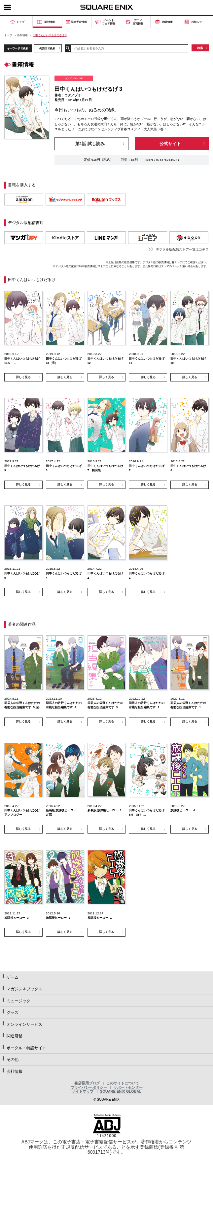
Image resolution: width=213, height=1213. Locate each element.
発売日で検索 (47, 48)
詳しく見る (23, 377)
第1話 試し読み (90, 143)
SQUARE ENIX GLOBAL (120, 1091)
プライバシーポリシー (89, 1087)
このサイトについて (122, 1083)
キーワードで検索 (17, 48)
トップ (8, 35)
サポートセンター (128, 1087)
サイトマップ (82, 1091)
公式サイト (170, 143)
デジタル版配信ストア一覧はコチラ (182, 249)
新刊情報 (22, 35)
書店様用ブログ (87, 1083)
